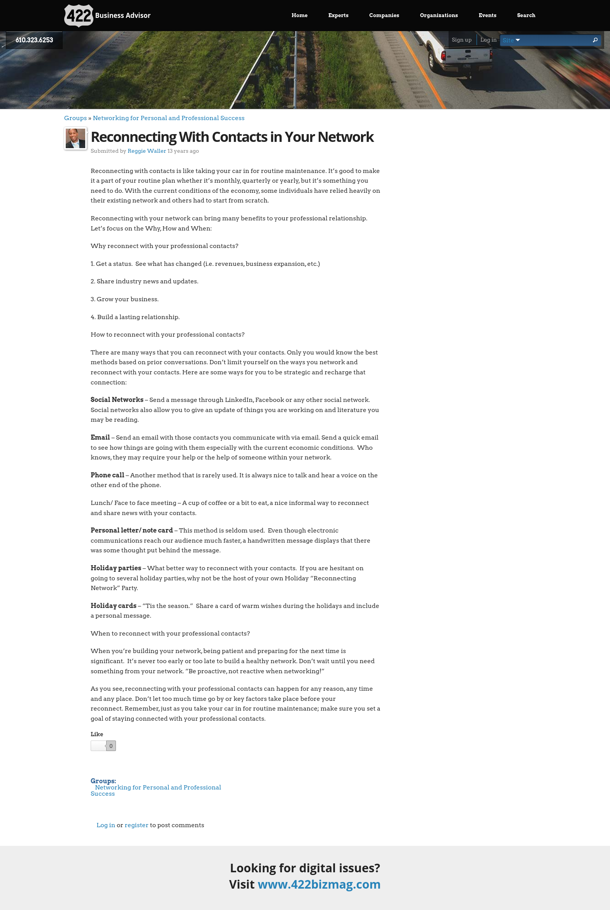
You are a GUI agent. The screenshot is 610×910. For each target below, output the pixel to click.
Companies (384, 15)
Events (488, 15)
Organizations (439, 15)
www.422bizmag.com (319, 884)
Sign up (462, 40)
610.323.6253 (34, 40)
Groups (75, 118)
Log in (488, 40)
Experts (338, 15)
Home (300, 15)
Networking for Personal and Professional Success (168, 118)
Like (97, 734)
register (136, 825)
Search (526, 15)
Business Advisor (107, 16)
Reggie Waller (147, 150)
